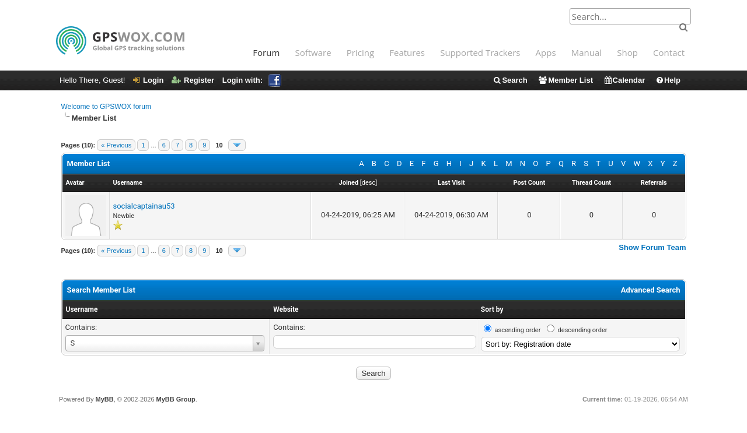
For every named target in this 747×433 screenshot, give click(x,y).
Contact (669, 52)
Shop (627, 52)
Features (407, 52)
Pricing (360, 52)
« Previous (116, 145)
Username (82, 309)
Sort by (492, 309)
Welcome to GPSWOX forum (106, 107)
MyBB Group (176, 399)
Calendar (624, 80)
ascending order (518, 330)
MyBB (104, 399)
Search (510, 80)
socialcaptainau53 (144, 206)
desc (368, 182)
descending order (583, 330)
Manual (586, 52)
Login (148, 80)
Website (285, 309)
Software (313, 52)
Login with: (251, 80)
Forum (266, 52)
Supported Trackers (480, 52)
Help (667, 80)
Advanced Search (650, 290)
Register (193, 80)
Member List (565, 80)
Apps (546, 52)
